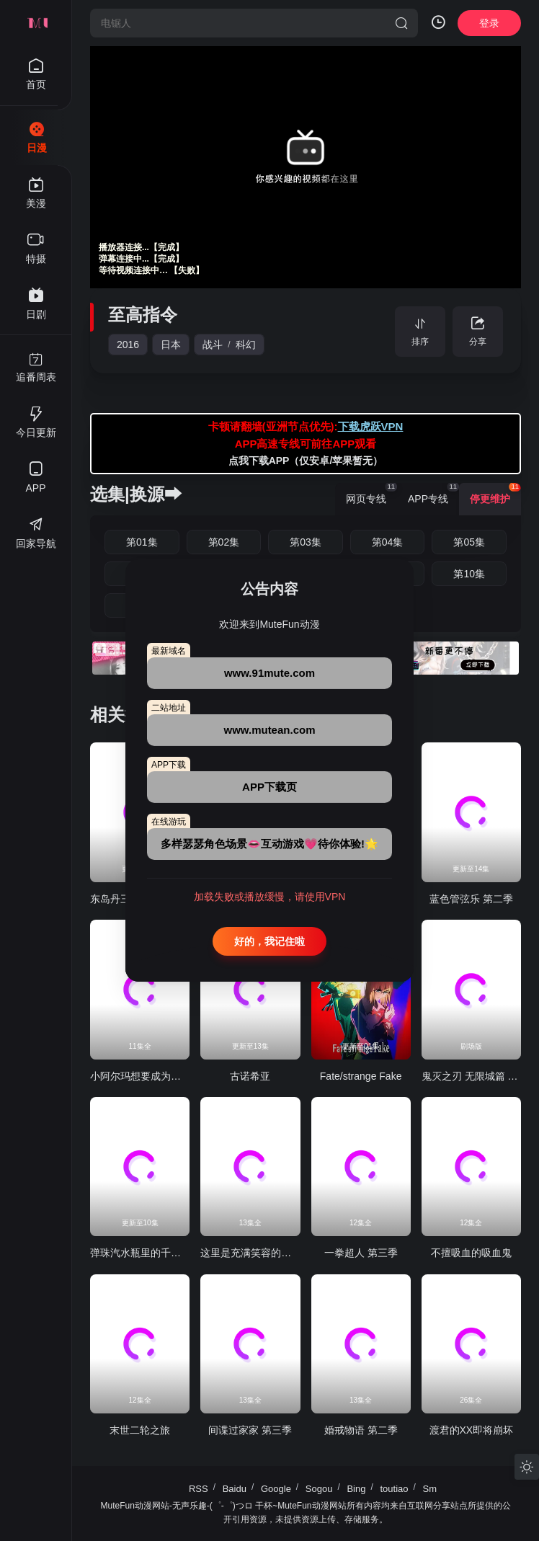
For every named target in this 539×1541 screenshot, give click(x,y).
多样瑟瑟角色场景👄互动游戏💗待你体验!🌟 (269, 844)
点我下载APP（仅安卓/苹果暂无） (305, 460)
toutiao (394, 1488)
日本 (171, 344)
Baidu (234, 1488)
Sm (430, 1488)
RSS (198, 1488)
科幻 (246, 344)
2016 (128, 344)
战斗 (212, 344)
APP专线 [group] (433, 494)
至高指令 (142, 314)
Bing (356, 1488)
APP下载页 (269, 787)
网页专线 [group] (371, 494)
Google (276, 1488)
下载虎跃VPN (371, 426)
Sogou (319, 1488)
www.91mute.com (269, 673)
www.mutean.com (270, 730)
